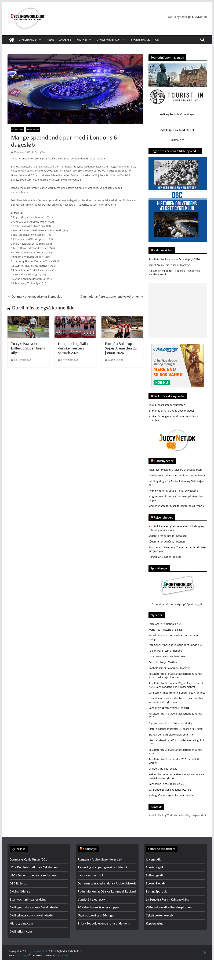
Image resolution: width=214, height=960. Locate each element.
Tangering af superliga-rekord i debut (102, 867)
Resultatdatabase (59, 39)
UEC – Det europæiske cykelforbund (33, 875)
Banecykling (33, 129)
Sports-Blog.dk (155, 883)
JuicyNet (82, 39)
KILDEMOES (177, 140)
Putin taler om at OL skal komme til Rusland (107, 891)
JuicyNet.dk (199, 17)
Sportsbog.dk (140, 39)
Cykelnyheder (28, 39)
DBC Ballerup (18, 883)
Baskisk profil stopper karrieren (166, 404)
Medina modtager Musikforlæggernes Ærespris (176, 506)
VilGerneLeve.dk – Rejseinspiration (169, 907)
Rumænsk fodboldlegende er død (100, 859)
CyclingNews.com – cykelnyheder (32, 915)
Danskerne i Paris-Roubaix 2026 (167, 656)
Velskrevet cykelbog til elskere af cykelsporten (175, 469)
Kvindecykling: (163, 250)
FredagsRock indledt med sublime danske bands (176, 475)
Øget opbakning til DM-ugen (96, 915)
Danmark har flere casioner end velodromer (111, 296)
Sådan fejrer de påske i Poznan (166, 541)
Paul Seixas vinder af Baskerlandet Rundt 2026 (175, 645)
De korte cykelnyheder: (169, 396)
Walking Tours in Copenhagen (177, 114)
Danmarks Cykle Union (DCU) (29, 859)
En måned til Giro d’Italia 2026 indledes (171, 410)
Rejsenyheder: (163, 517)
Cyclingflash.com (21, 931)
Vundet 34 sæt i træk (91, 899)
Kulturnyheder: (164, 461)
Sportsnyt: (90, 849)
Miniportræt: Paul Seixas (162, 768)
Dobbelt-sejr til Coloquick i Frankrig (169, 668)
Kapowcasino (155, 923)
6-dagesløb (17, 129)
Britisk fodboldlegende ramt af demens (104, 923)
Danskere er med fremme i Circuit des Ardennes (176, 692)
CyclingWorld (40, 152)
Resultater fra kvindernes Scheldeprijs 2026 (174, 259)
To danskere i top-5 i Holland (165, 650)
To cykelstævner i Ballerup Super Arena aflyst (28, 348)
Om (157, 39)
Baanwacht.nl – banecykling (28, 899)
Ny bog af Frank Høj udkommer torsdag (171, 795)
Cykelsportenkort (109, 39)
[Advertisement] (177, 310)
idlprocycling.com (21, 923)
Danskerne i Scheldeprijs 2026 (166, 784)
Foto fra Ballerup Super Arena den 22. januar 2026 (121, 348)
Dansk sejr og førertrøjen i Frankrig (168, 707)
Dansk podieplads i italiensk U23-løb (169, 789)
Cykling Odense (20, 891)
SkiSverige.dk (155, 875)
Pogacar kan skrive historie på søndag (170, 723)
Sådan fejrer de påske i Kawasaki (167, 535)
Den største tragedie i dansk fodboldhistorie (107, 883)
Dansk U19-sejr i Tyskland (163, 662)
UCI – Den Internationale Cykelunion (34, 867)
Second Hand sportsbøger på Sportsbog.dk (177, 604)
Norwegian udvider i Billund (165, 556)
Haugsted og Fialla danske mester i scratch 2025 (73, 348)
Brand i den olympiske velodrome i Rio (171, 734)
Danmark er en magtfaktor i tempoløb (35, 296)
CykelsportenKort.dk (159, 915)
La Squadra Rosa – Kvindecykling (167, 899)
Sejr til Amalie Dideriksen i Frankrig (169, 265)
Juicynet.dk (153, 859)
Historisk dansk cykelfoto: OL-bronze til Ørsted (175, 728)
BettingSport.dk (156, 891)
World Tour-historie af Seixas (165, 629)
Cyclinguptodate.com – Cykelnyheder (34, 907)
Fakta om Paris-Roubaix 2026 (165, 624)
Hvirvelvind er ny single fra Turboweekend (173, 490)
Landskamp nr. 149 (90, 875)
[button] (39, 39)
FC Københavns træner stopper (98, 907)
